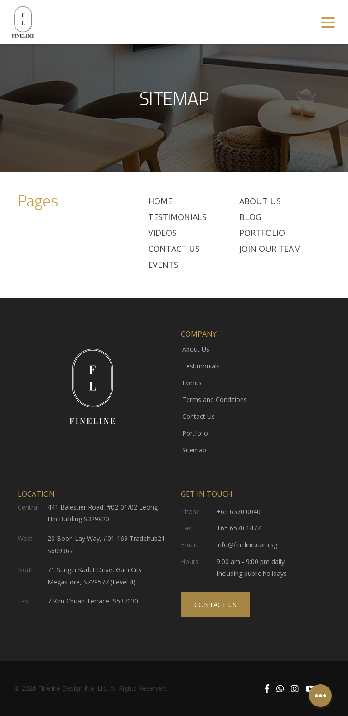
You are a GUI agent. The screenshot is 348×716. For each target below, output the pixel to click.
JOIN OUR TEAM (270, 248)
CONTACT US (215, 604)
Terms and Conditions (214, 399)
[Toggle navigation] (328, 22)
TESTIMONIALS (177, 216)
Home (160, 201)
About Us (260, 201)
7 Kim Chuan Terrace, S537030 (93, 601)
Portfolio (262, 232)
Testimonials (201, 366)
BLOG (250, 216)
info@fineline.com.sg (247, 544)
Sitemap (194, 450)
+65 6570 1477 (239, 528)
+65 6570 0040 (239, 511)
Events (163, 264)
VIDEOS (162, 232)
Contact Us (174, 248)
